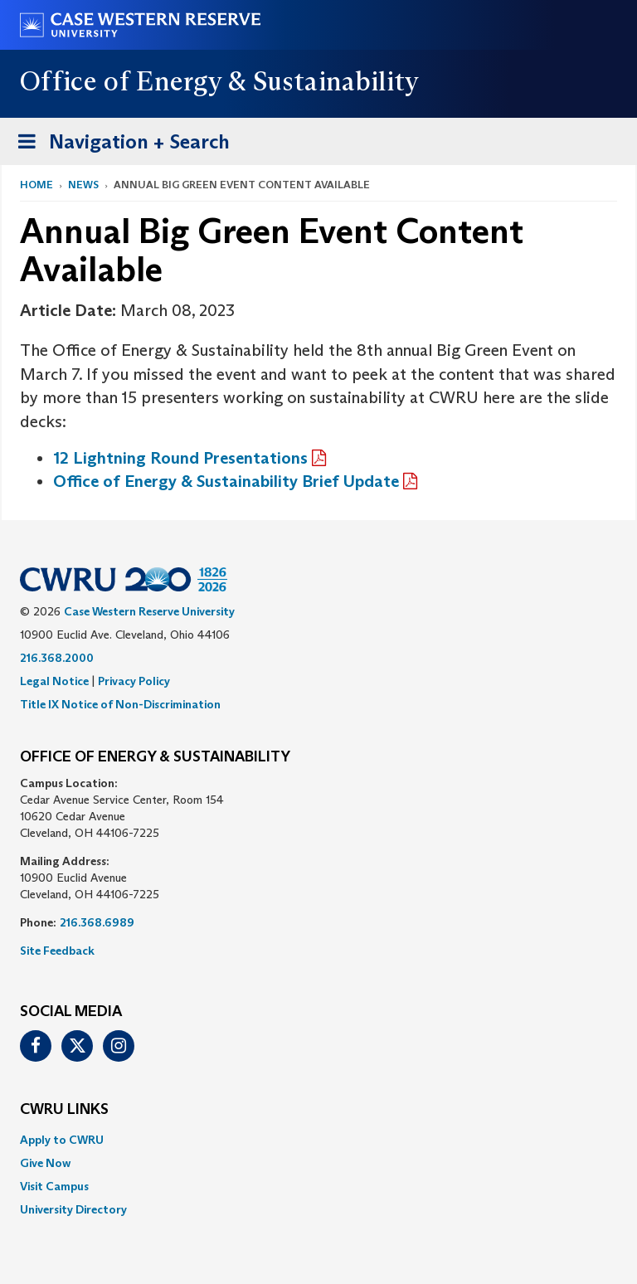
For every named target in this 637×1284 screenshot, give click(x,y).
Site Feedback (57, 950)
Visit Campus (54, 1186)
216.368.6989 (97, 922)
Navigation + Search (118, 144)
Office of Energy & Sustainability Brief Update (226, 481)
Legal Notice (54, 681)
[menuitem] (318, 1139)
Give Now (45, 1162)
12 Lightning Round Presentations (180, 458)
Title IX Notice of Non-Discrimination (120, 704)
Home (36, 184)
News (83, 184)
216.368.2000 (57, 657)
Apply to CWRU (62, 1139)
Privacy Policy (134, 681)
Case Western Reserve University (149, 611)
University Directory (73, 1209)
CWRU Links (64, 1110)
